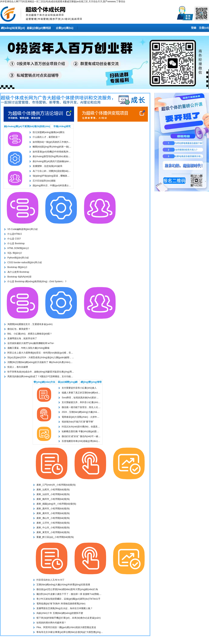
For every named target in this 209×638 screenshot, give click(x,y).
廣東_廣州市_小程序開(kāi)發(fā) (53, 513)
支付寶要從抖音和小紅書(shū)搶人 (79, 388)
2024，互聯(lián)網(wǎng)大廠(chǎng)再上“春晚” (86, 412)
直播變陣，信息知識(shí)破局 (47, 166)
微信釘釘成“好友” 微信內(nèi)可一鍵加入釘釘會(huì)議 (89, 436)
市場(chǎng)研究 (62, 126)
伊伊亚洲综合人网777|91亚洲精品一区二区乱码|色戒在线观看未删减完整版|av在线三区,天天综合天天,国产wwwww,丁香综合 (62, 1)
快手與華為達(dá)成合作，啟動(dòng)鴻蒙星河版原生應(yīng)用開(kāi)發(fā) (45, 371)
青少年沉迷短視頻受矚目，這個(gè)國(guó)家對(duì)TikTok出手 (68, 599)
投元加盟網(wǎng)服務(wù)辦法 (49, 132)
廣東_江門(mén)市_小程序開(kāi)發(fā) (56, 484)
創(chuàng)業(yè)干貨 (15, 126)
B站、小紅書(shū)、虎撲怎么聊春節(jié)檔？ (29, 333)
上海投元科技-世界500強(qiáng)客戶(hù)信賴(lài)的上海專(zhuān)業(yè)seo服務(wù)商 (45, 14)
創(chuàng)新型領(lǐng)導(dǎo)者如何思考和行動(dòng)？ (62, 156)
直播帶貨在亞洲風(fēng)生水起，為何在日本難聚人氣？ (64, 608)
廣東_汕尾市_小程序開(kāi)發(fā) (53, 489)
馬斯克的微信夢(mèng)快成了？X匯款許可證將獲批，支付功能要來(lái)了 (44, 376)
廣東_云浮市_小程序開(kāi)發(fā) (53, 522)
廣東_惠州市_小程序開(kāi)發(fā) (53, 508)
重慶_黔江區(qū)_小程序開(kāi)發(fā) (55, 537)
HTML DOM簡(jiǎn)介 (18, 248)
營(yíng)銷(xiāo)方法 (44, 382)
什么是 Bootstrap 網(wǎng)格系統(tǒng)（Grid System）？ (37, 281)
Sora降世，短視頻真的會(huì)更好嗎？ (81, 397)
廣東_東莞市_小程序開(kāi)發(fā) (53, 532)
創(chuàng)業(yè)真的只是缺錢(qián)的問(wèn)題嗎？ (60, 161)
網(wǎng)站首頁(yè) (13, 27)
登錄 (193, 27)
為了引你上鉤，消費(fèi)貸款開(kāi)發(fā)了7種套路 (58, 171)
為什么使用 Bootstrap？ (18, 272)
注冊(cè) (204, 27)
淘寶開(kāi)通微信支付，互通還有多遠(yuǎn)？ (30, 324)
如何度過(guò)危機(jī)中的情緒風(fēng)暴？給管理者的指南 (62, 151)
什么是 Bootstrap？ (16, 243)
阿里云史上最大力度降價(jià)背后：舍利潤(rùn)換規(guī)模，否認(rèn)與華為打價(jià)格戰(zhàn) (55, 352)
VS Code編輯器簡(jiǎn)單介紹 (22, 229)
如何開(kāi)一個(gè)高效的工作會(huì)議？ (54, 142)
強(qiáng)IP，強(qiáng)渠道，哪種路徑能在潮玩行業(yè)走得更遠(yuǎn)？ (68, 175)
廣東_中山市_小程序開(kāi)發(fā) (53, 527)
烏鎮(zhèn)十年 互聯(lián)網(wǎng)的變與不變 (59, 613)
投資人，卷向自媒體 (17, 367)
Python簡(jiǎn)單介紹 (18, 257)
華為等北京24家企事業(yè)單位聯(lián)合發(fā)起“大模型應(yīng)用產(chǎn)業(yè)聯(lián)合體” (83, 632)
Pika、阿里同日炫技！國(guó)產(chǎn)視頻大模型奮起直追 (66, 627)
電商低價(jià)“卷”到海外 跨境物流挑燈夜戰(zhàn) (60, 603)
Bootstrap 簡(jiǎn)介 (17, 267)
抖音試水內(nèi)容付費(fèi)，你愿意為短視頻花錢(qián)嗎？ (91, 426)
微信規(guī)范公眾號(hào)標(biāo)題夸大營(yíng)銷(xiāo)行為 (67, 589)
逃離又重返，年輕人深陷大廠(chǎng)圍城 (28, 348)
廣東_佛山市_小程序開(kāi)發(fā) (53, 518)
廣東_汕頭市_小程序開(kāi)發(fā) (53, 494)
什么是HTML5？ (14, 234)
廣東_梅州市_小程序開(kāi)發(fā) (53, 499)
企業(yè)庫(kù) (64, 27)
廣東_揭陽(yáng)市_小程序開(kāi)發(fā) (56, 503)
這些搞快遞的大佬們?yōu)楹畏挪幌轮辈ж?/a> (30, 343)
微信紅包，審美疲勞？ (18, 329)
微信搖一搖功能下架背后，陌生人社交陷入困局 (86, 407)
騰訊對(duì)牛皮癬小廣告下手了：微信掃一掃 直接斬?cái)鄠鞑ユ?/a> (71, 594)
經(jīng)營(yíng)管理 (91, 382)
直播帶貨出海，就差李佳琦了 (22, 338)
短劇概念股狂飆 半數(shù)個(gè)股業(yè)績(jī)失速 (87, 431)
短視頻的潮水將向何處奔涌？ (51, 622)
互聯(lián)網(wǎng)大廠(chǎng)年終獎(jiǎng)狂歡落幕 (63, 584)
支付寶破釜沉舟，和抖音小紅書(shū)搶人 (82, 402)
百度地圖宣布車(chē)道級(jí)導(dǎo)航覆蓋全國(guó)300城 (91, 441)
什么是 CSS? (14, 238)
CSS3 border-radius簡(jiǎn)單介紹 (24, 262)
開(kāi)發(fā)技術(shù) (38, 126)
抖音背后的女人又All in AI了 (50, 580)
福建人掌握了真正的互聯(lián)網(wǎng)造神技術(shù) (88, 392)
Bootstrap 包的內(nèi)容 (19, 276)
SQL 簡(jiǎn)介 (14, 253)
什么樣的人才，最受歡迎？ (46, 137)
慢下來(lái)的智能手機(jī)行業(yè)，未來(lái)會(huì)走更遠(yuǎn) (68, 618)
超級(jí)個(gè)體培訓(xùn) (39, 29)
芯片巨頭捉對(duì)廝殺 (44, 180)
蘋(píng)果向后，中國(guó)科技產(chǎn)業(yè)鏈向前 (59, 185)
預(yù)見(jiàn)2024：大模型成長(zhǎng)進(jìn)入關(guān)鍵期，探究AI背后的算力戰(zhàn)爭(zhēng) (57, 357)
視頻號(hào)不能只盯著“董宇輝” (78, 421)
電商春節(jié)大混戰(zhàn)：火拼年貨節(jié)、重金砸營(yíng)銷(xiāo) (96, 417)
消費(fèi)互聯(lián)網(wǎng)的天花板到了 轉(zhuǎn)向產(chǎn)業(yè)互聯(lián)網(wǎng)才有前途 (55, 362)
